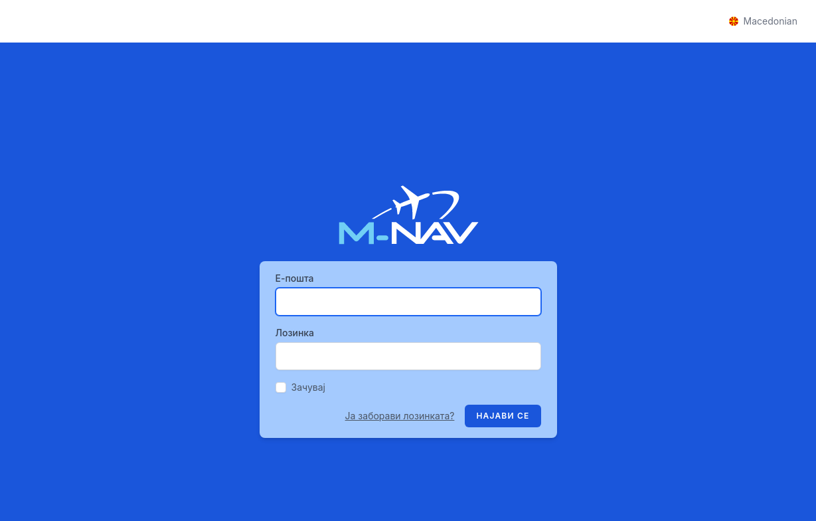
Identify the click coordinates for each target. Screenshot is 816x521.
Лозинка (295, 332)
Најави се (502, 416)
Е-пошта (295, 278)
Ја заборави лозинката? (400, 415)
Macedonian (763, 21)
